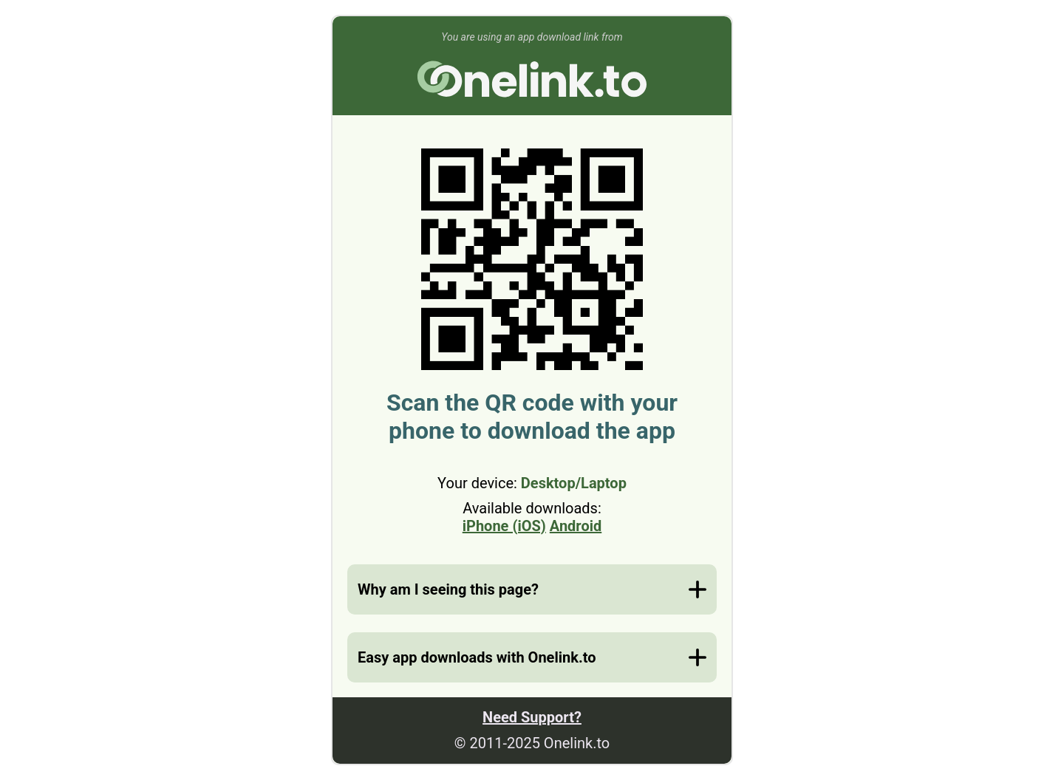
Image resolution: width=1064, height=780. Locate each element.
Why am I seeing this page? (448, 589)
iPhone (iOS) (504, 526)
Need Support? (532, 717)
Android (575, 526)
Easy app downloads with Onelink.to (477, 657)
